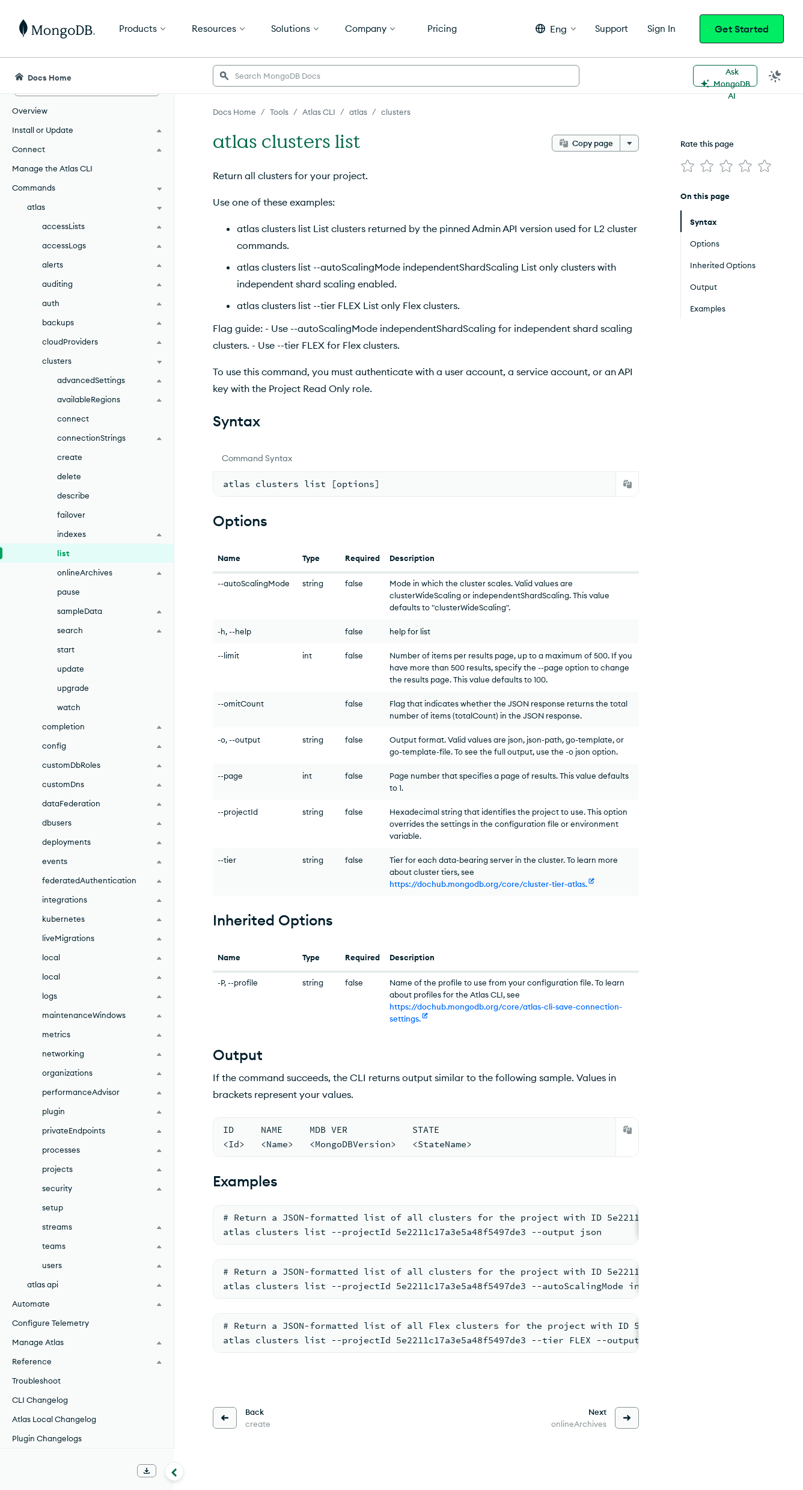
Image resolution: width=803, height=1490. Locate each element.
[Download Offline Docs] (146, 1470)
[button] (556, 28)
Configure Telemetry (50, 1323)
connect (73, 418)
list (63, 553)
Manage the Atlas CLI (52, 168)
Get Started (742, 29)
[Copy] (627, 484)
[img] (687, 166)
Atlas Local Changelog (54, 1419)
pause (68, 591)
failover (71, 515)
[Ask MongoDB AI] (725, 76)
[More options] (629, 143)
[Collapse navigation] (174, 1471)
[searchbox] (396, 76)
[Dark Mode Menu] (775, 75)
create (69, 457)
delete (69, 476)
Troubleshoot (36, 1380)
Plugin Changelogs (47, 1438)
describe (73, 495)
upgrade (73, 688)
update (70, 668)
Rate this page (707, 144)
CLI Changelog (40, 1400)
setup (52, 1207)
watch (69, 707)
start (66, 649)
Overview (29, 110)
